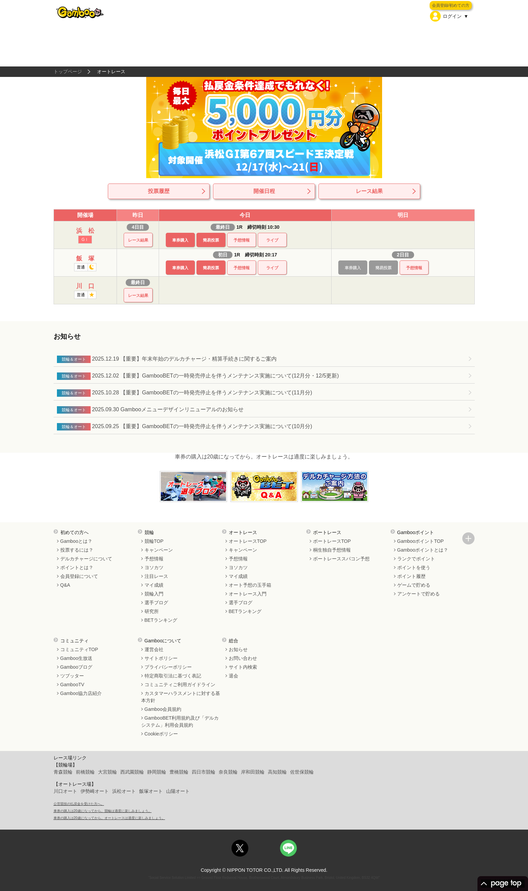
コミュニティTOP (79, 649)
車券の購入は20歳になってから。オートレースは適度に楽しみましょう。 (264, 457)
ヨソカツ (154, 567)
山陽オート (178, 791)
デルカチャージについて (86, 558)
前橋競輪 (85, 772)
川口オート (65, 791)
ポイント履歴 (411, 576)
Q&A (65, 585)
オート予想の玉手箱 (250, 585)
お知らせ (238, 649)
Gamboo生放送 (76, 658)
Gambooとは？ (76, 541)
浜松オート (124, 791)
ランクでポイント (416, 558)
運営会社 (154, 649)
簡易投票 (211, 240)
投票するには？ (76, 550)
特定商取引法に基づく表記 (173, 675)
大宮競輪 (107, 772)
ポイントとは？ (76, 567)
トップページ (68, 71)
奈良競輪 (228, 772)
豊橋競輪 (178, 772)
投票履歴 (158, 191)
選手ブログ (156, 602)
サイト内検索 (243, 667)
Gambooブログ (76, 667)
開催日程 (264, 191)
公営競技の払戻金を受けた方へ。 (79, 804)
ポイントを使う (413, 567)
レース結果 (369, 191)
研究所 (152, 611)
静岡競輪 (156, 772)
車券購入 (180, 240)
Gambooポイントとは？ (422, 550)
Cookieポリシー (161, 733)
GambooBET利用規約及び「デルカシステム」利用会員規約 (180, 721)
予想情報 (242, 240)
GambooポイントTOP (420, 541)
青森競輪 (63, 772)
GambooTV (72, 684)
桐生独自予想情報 (332, 550)
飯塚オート (151, 791)
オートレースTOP (248, 541)
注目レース (156, 576)
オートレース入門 (248, 593)
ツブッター (72, 675)
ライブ (272, 240)
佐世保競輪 (302, 772)
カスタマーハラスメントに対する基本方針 (180, 697)
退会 (233, 675)
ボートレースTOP (332, 541)
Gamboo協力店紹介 (81, 693)
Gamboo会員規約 (163, 709)
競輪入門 (154, 593)
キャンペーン (159, 550)
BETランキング (161, 620)
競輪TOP (154, 541)
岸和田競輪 (253, 772)
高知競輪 (277, 772)
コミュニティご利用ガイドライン (180, 684)
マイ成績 (154, 585)
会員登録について (79, 576)
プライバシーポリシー (168, 667)
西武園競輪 (132, 772)
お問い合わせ (243, 658)
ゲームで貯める (413, 585)
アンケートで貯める (418, 593)
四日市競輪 (203, 772)
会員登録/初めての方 (450, 5)
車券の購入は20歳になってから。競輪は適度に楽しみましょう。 (103, 811)
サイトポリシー (161, 658)
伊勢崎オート (95, 791)
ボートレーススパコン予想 (341, 558)
